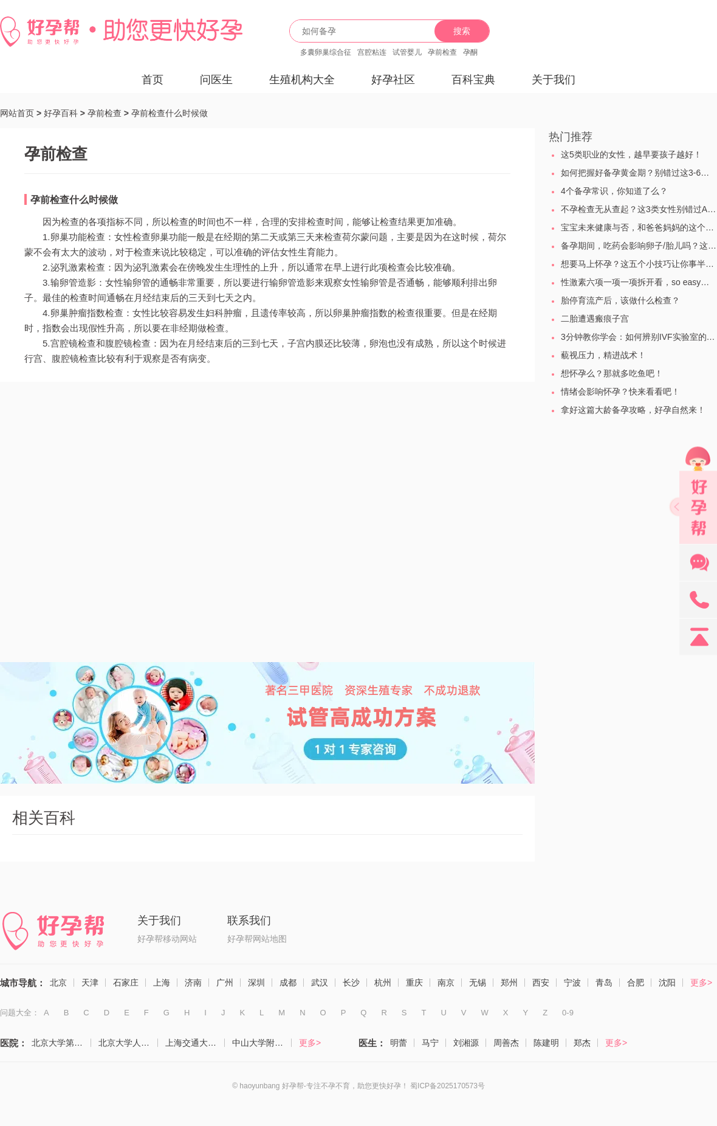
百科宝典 (473, 80)
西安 (540, 982)
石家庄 (126, 982)
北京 (58, 982)
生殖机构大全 (302, 80)
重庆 (414, 982)
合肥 (635, 982)
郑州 (509, 982)
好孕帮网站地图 (257, 939)
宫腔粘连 (371, 52)
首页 (152, 80)
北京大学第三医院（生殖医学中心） (61, 1043)
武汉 (319, 982)
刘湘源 (466, 1043)
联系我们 (249, 920)
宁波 (572, 982)
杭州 (382, 982)
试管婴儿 (407, 52)
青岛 (603, 982)
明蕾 (398, 1043)
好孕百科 (61, 113)
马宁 (430, 1043)
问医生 (216, 80)
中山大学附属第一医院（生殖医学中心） (262, 1043)
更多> (701, 982)
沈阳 (667, 982)
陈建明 (546, 1043)
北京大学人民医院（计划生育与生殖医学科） (128, 1043)
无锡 (477, 982)
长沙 (351, 982)
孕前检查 (442, 52)
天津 (89, 982)
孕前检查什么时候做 (169, 113)
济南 (193, 982)
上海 (161, 982)
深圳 (256, 982)
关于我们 (553, 80)
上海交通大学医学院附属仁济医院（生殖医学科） (195, 1043)
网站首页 (17, 113)
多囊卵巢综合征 (325, 52)
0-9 (568, 1012)
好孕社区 (393, 80)
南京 (446, 982)
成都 (288, 982)
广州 (224, 982)
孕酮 (470, 52)
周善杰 (506, 1043)
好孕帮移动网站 (167, 939)
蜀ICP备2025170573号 (447, 1086)
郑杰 (582, 1043)
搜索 (461, 31)
